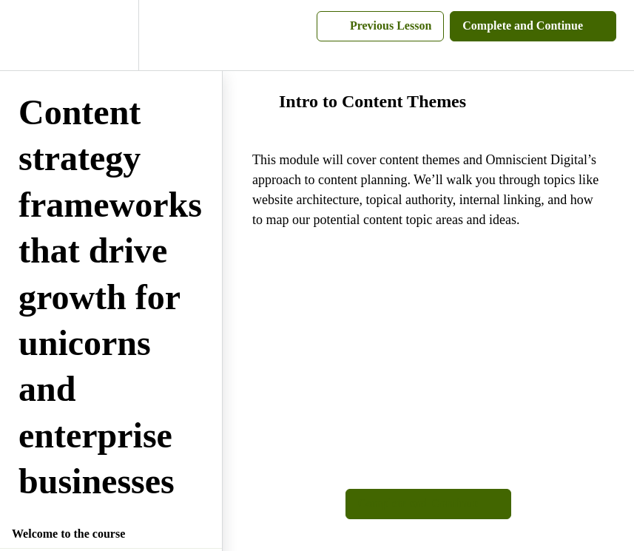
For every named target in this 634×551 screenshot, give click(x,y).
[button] (27, 35)
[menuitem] (111, 35)
